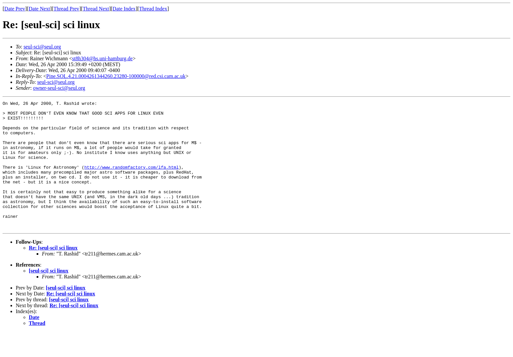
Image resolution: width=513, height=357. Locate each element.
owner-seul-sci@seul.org (59, 88)
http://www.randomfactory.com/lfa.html (131, 181)
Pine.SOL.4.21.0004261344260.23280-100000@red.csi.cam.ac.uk (116, 76)
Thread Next (96, 8)
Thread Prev (66, 8)
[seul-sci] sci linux (48, 296)
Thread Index (153, 8)
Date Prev (14, 8)
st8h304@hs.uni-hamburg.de (102, 58)
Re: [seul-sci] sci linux (53, 273)
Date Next (39, 8)
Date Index (124, 8)
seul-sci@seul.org (42, 46)
